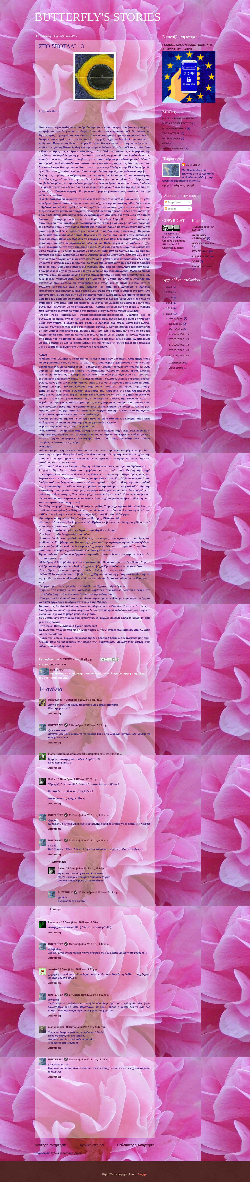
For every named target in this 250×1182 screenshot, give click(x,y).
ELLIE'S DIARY (171, 138)
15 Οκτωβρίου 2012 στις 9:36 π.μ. (81, 922)
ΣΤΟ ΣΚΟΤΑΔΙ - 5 (179, 339)
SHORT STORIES (172, 148)
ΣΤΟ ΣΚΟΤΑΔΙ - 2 (179, 355)
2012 (169, 313)
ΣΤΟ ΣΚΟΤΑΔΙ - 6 (179, 333)
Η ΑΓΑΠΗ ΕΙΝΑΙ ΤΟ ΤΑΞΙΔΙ (178, 118)
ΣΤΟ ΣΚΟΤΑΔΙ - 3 (179, 350)
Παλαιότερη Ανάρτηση (136, 1145)
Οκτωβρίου (176, 329)
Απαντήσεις (59, 861)
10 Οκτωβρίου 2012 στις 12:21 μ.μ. (76, 779)
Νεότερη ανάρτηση (50, 1145)
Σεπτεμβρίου (177, 362)
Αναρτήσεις (173, 202)
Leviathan (54, 922)
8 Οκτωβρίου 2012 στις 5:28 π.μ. (88, 725)
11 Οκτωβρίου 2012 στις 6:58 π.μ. (89, 840)
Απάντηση (54, 713)
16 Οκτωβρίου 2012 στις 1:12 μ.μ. (78, 969)
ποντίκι (52, 969)
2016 (169, 292)
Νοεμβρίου (176, 323)
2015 (169, 297)
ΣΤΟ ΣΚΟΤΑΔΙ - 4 (179, 344)
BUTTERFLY (55, 725)
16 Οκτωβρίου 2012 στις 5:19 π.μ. (98, 892)
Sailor (51, 779)
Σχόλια (170, 208)
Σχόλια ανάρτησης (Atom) (66, 1153)
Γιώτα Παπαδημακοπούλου (64, 753)
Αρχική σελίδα (92, 1145)
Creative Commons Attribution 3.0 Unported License (173, 244)
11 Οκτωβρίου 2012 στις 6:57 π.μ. (89, 815)
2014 (169, 303)
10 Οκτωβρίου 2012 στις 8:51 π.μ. (102, 753)
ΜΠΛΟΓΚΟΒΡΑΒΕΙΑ (174, 128)
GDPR (166, 143)
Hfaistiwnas (55, 699)
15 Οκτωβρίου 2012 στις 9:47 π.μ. (89, 944)
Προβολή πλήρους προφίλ (178, 185)
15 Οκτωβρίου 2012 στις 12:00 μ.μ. (86, 868)
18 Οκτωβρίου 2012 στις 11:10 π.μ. (89, 1059)
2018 (169, 286)
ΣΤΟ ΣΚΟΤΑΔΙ (57, 664)
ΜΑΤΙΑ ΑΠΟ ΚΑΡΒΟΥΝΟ (177, 123)
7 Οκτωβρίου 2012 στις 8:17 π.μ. (82, 699)
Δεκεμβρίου (176, 318)
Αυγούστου (176, 367)
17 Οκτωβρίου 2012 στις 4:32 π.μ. (89, 994)
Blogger (142, 1174)
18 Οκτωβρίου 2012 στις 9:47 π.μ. (86, 1027)
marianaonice (56, 1027)
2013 (169, 308)
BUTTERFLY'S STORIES (98, 16)
